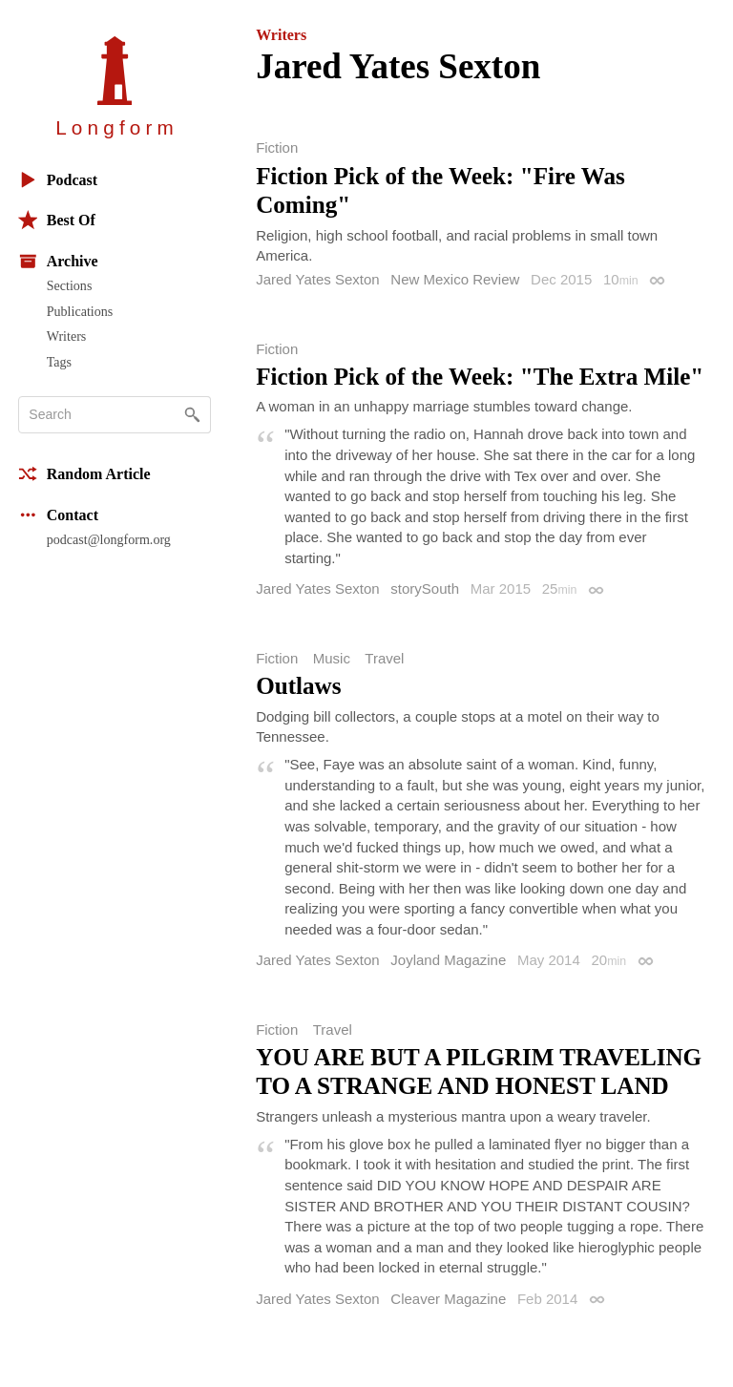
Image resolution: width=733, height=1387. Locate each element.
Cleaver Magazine (448, 1299)
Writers (67, 336)
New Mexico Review (454, 279)
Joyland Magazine (448, 960)
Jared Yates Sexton (318, 279)
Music (331, 658)
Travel (384, 658)
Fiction (277, 147)
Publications (80, 311)
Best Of (56, 220)
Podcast (57, 180)
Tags (59, 361)
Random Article (84, 474)
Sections (70, 285)
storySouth (424, 588)
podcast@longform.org (109, 539)
